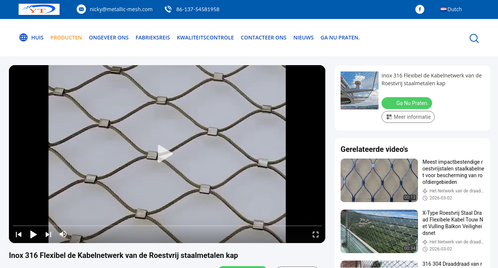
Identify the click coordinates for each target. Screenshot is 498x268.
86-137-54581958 (198, 9)
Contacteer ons (264, 37)
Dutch (454, 9)
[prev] (18, 234)
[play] (167, 154)
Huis (31, 37)
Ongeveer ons (109, 37)
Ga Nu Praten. (340, 37)
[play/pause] (33, 234)
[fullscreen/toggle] (315, 234)
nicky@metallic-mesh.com (121, 9)
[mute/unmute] (63, 234)
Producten (66, 37)
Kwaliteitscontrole (205, 37)
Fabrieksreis (152, 37)
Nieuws (303, 37)
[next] (48, 234)
